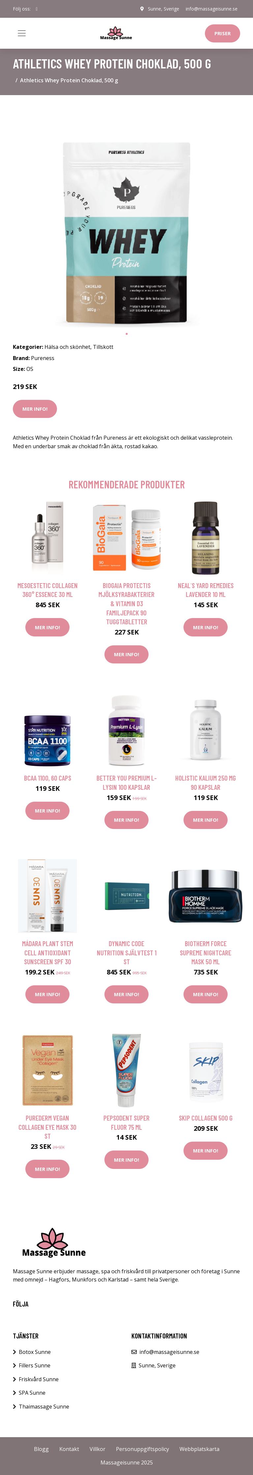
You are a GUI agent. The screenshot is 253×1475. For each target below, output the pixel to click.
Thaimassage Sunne (44, 1406)
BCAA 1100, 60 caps (47, 778)
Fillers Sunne (34, 1365)
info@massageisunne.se (212, 9)
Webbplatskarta (199, 1449)
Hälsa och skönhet (67, 346)
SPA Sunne (32, 1392)
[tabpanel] (126, 213)
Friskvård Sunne (39, 1379)
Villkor (97, 1449)
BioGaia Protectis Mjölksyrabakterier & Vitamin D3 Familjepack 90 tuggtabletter (126, 603)
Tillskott (103, 346)
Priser (222, 33)
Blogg (41, 1449)
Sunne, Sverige (163, 9)
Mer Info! (34, 408)
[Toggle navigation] (22, 33)
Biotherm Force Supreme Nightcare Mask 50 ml (205, 952)
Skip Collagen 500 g (206, 1118)
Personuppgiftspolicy (142, 1449)
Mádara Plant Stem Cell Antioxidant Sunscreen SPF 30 (47, 952)
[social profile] (36, 9)
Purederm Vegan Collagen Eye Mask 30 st (47, 1127)
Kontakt (69, 1449)
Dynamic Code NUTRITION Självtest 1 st (126, 952)
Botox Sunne (35, 1352)
